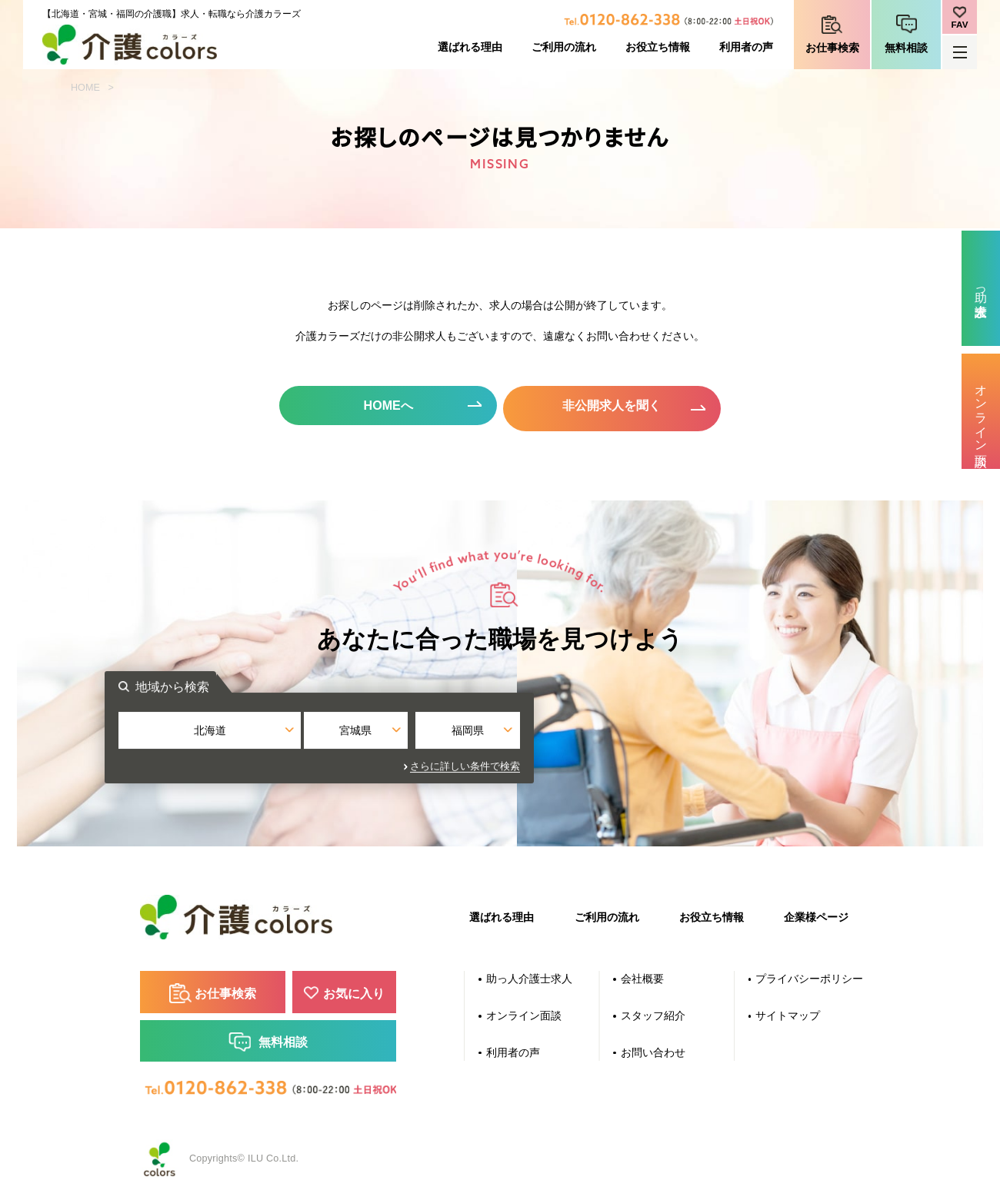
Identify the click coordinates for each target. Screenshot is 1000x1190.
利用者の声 (746, 47)
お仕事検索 (832, 48)
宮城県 (500, 737)
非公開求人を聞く (617, 407)
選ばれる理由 (470, 47)
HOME (85, 87)
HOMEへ (383, 407)
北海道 (364, 737)
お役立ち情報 (657, 47)
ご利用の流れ (564, 47)
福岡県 (636, 737)
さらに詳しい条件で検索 (646, 766)
